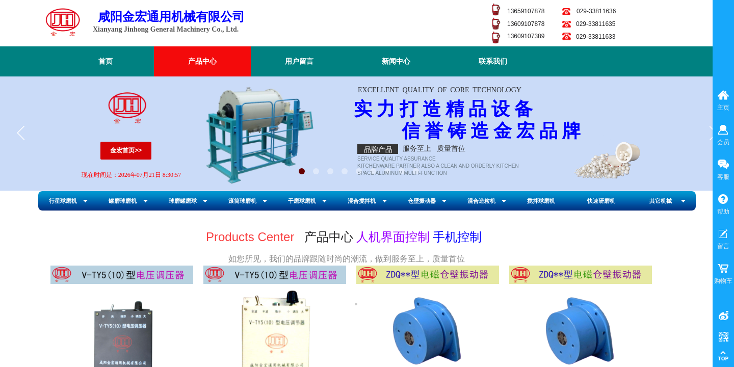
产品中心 (202, 61)
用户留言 (299, 61)
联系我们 (493, 61)
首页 (105, 61)
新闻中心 (396, 61)
